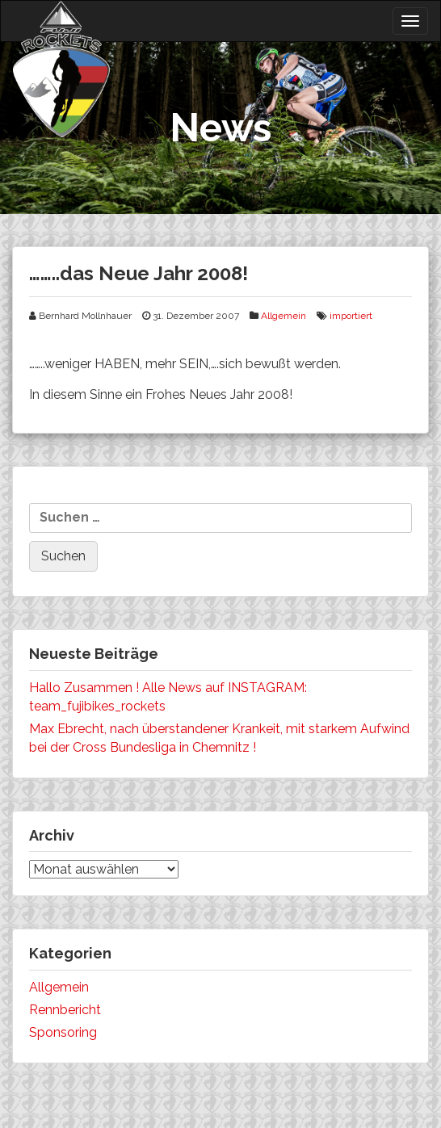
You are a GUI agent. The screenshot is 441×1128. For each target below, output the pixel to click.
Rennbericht (65, 1009)
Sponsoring (63, 1032)
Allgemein (283, 315)
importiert (351, 315)
